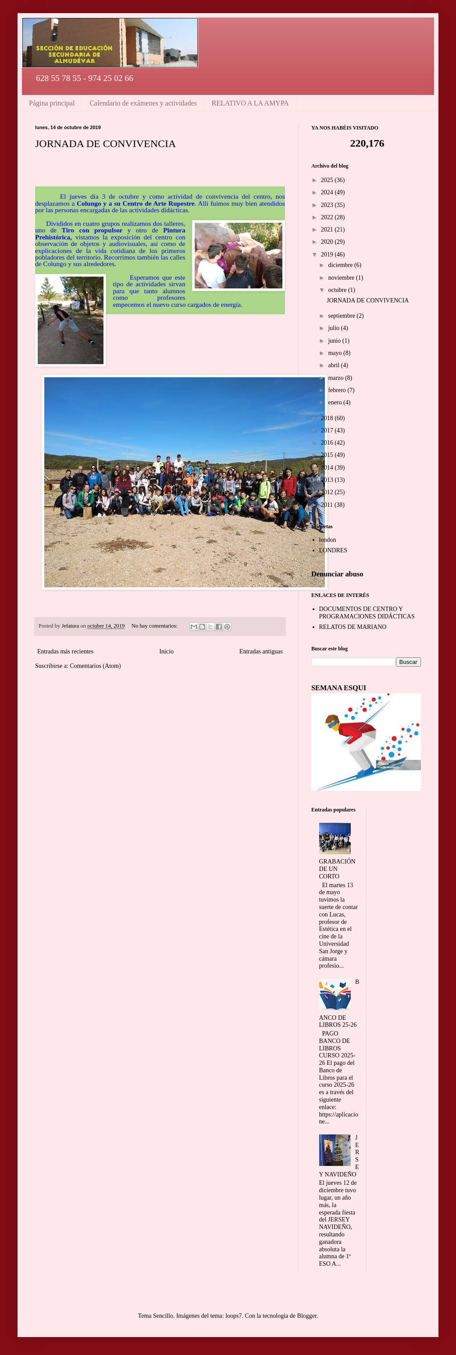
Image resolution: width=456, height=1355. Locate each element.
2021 (328, 229)
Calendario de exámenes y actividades (142, 103)
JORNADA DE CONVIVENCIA (105, 143)
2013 (328, 480)
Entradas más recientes (65, 651)
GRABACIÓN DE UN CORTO (337, 869)
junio (335, 340)
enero (335, 402)
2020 (328, 242)
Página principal (52, 103)
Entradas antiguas (261, 651)
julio (334, 328)
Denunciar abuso (337, 574)
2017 (328, 430)
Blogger (307, 1316)
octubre (338, 290)
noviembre (342, 277)
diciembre (341, 265)
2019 (328, 254)
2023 (328, 205)
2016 (328, 442)
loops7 (233, 1316)
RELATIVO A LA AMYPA (250, 103)
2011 (328, 505)
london (327, 540)
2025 (328, 180)
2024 (328, 192)
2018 (328, 418)
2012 (328, 492)
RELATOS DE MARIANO (353, 627)
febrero (337, 390)
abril (334, 365)
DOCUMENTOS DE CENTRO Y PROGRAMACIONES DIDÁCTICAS (367, 613)
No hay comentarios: (155, 626)
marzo (336, 378)
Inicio (166, 651)
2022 (328, 217)
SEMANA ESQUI (338, 688)
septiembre (342, 315)
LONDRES (333, 550)
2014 (328, 467)
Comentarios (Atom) (95, 666)
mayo (335, 353)
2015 (328, 455)
